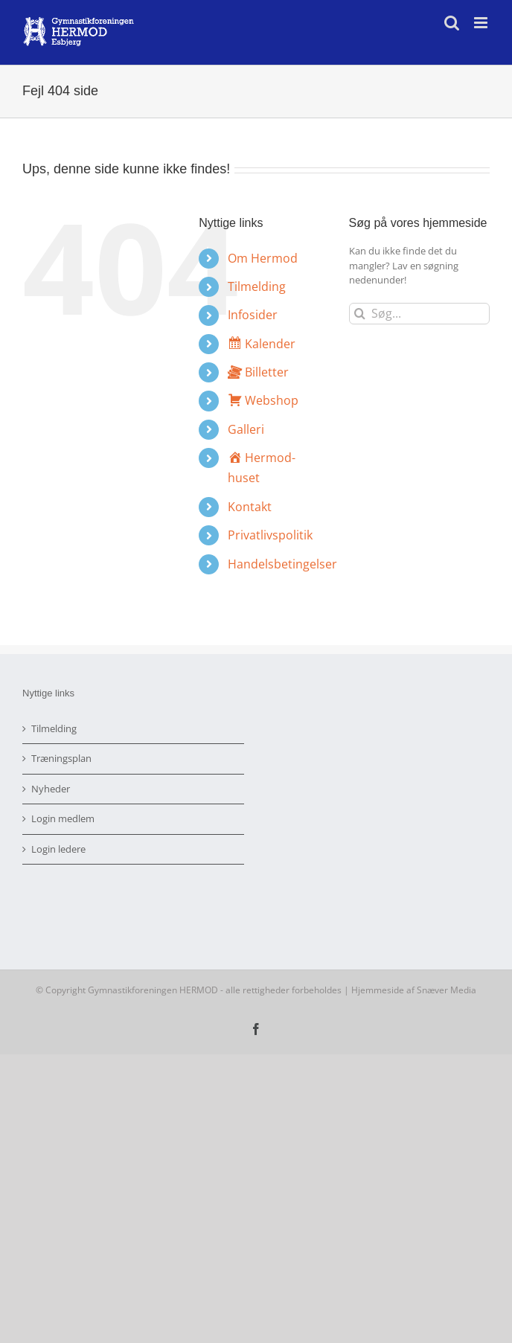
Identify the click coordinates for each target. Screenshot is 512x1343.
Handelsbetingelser (282, 564)
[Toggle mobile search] (451, 23)
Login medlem (63, 818)
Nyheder (50, 788)
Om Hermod (263, 258)
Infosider (253, 315)
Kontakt (250, 507)
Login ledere (58, 849)
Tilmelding (257, 286)
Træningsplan (61, 758)
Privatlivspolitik (270, 535)
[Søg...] (419, 313)
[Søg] (360, 313)
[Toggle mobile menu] (482, 23)
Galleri (246, 429)
